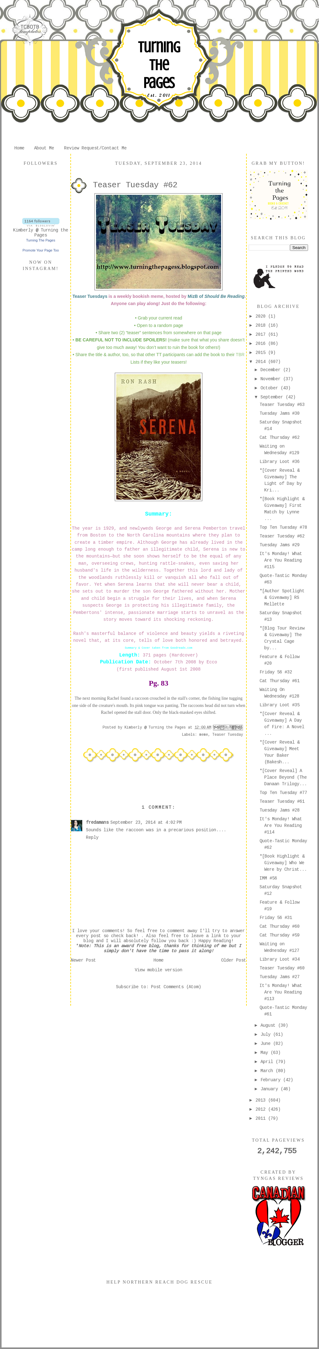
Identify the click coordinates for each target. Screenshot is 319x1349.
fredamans (97, 822)
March (268, 1070)
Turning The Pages (159, 65)
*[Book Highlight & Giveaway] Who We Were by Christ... (283, 863)
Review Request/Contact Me (95, 148)
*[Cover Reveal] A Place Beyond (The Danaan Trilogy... (283, 777)
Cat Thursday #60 (280, 926)
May (266, 1052)
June (267, 1043)
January (271, 1089)
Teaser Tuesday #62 (282, 536)
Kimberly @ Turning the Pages (40, 233)
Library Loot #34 (280, 959)
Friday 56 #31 (276, 917)
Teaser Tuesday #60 (282, 968)
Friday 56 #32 (276, 672)
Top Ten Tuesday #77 (283, 792)
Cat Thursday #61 (280, 680)
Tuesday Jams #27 (280, 976)
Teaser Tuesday (227, 735)
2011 (262, 1118)
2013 (262, 1100)
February (272, 1079)
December (272, 369)
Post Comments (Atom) (176, 986)
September (273, 397)
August (269, 1025)
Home (19, 148)
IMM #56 (268, 878)
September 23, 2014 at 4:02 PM (146, 822)
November (272, 378)
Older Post (233, 960)
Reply (92, 837)
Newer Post (83, 960)
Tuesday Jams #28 (280, 810)
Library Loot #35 (280, 705)
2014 (262, 361)
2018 (262, 325)
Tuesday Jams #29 (280, 544)
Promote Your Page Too (41, 250)
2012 (262, 1109)
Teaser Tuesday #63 (282, 404)
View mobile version (158, 970)
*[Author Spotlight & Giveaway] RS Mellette (282, 598)
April (268, 1061)
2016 (262, 343)
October (271, 388)
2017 (262, 334)
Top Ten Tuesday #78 (283, 527)
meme (203, 735)
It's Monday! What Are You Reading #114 (281, 826)
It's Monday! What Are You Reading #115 (281, 560)
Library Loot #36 (280, 461)
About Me (44, 148)
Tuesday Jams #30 (280, 413)
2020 (262, 316)
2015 (262, 352)
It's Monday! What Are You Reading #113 (281, 992)
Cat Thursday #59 (280, 935)
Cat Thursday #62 (280, 437)
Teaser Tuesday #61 (282, 801)
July (267, 1034)
